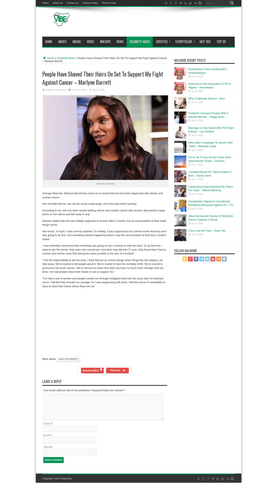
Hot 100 (205, 41)
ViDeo (90, 41)
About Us (58, 3)
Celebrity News (139, 41)
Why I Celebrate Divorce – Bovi (206, 98)
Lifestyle (163, 41)
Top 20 (221, 41)
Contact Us (73, 3)
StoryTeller (185, 41)
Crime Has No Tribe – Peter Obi (206, 230)
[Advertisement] (161, 22)
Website (48, 447)
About (62, 41)
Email (46, 435)
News (120, 41)
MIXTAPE (105, 41)
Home (45, 3)
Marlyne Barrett (68, 359)
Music (77, 41)
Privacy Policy (90, 3)
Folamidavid (60, 90)
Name (46, 423)
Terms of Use (109, 3)
